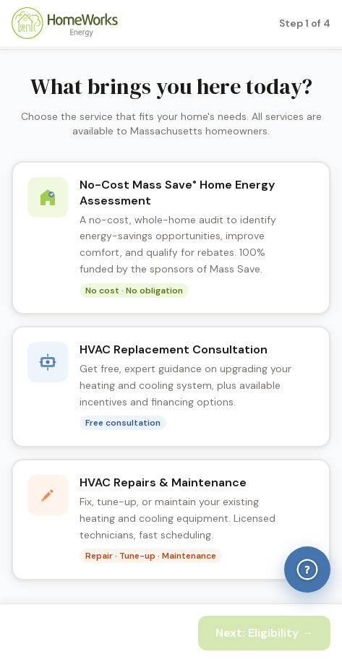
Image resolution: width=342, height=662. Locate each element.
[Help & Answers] (307, 569)
